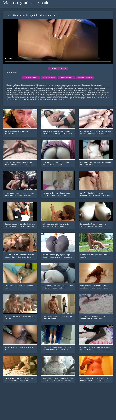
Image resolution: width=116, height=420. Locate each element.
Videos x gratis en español (27, 2)
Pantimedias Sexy (66, 78)
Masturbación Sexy (31, 78)
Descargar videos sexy (58, 68)
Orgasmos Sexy (49, 78)
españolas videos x (85, 78)
